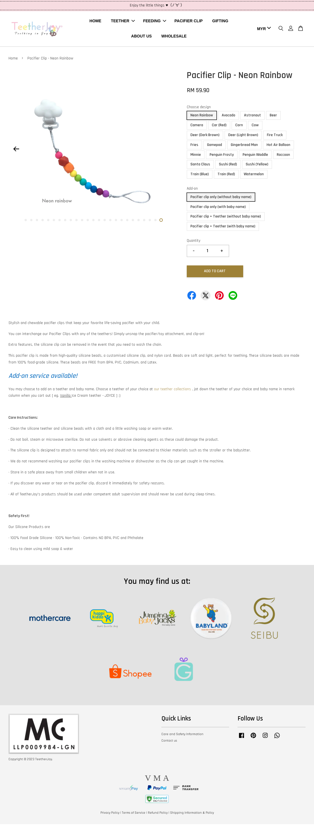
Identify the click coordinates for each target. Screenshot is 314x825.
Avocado (228, 116)
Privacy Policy (109, 813)
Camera (196, 125)
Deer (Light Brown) (243, 135)
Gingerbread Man (244, 145)
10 (76, 221)
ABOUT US (141, 36)
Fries (194, 145)
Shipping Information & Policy (192, 813)
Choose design (199, 107)
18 (121, 221)
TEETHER (123, 21)
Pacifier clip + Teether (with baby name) (222, 227)
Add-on (192, 189)
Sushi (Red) (228, 165)
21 (138, 221)
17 (116, 221)
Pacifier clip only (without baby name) (220, 197)
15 (104, 221)
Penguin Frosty (222, 155)
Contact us (169, 741)
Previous (16, 150)
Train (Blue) (199, 175)
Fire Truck (275, 135)
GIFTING (220, 21)
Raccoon (283, 155)
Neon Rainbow (201, 116)
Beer (273, 116)
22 (144, 221)
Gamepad (214, 145)
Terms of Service (133, 813)
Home (13, 59)
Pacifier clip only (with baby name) (218, 207)
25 (161, 221)
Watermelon (254, 175)
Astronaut (252, 116)
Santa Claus (200, 165)
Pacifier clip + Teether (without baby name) (225, 217)
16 (110, 221)
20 (133, 221)
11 (82, 221)
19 (127, 221)
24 (155, 221)
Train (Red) (226, 175)
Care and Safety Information (182, 735)
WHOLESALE (173, 36)
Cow (255, 125)
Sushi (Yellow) (257, 165)
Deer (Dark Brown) (204, 135)
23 (149, 221)
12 (87, 221)
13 (93, 221)
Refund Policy (158, 813)
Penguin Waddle (255, 155)
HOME (95, 21)
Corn (239, 125)
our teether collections (172, 389)
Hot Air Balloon (278, 145)
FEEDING (154, 21)
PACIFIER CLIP (188, 21)
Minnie (195, 155)
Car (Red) (219, 125)
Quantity (193, 241)
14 (99, 221)
